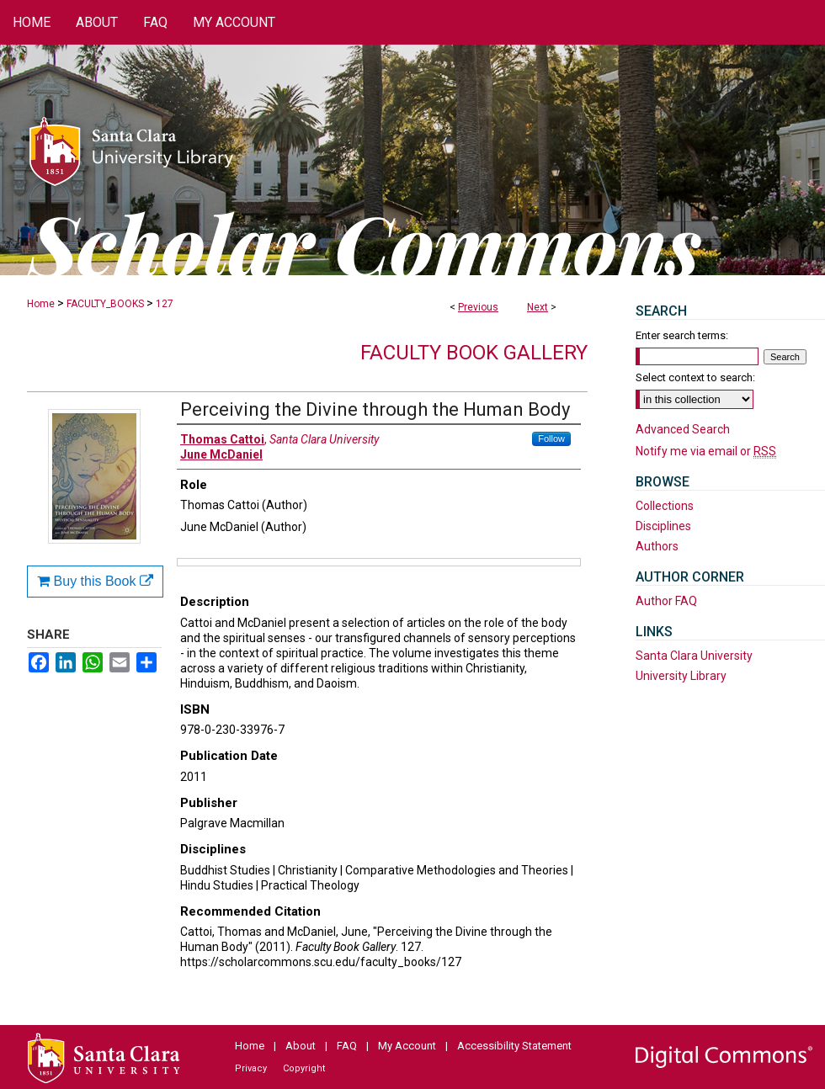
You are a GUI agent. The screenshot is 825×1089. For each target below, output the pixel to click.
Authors (657, 546)
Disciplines (663, 526)
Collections (665, 506)
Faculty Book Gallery (474, 352)
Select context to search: (695, 377)
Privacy (251, 1068)
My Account (407, 1045)
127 (164, 304)
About (300, 1045)
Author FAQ (666, 601)
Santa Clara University (694, 655)
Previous (478, 307)
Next (537, 307)
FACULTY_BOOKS (105, 304)
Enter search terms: (682, 335)
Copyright (304, 1068)
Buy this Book (95, 581)
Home (41, 304)
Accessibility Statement (514, 1045)
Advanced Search (683, 429)
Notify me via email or (706, 451)
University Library (681, 676)
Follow (551, 438)
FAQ (347, 1045)
